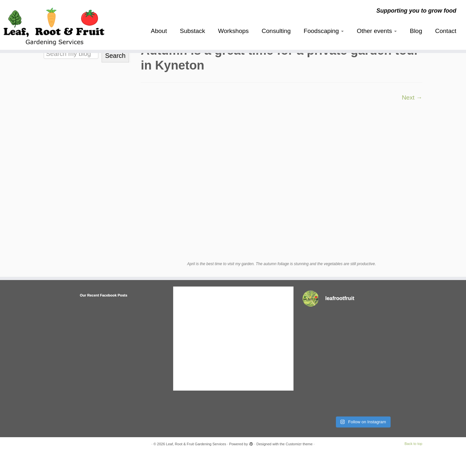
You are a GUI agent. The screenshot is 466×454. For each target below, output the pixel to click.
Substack (192, 30)
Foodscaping (324, 30)
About (159, 30)
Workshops (233, 30)
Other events (377, 30)
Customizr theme (299, 444)
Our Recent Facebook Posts (104, 295)
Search (115, 55)
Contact (445, 30)
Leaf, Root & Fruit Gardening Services (196, 444)
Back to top (413, 444)
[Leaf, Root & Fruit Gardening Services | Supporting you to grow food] (53, 25)
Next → (412, 97)
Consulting (276, 30)
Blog (416, 30)
